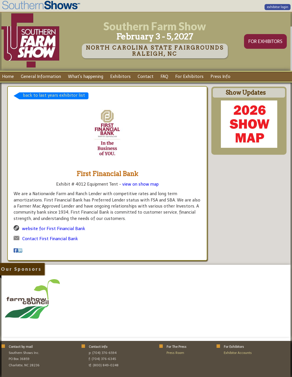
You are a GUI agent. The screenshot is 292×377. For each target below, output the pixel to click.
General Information (41, 76)
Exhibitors (120, 76)
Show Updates (246, 92)
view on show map (140, 184)
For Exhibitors (189, 76)
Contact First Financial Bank (50, 238)
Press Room (175, 353)
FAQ (164, 76)
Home (8, 76)
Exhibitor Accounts (238, 353)
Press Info (220, 76)
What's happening (85, 76)
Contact (146, 76)
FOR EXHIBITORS (265, 41)
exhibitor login (277, 7)
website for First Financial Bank (53, 228)
